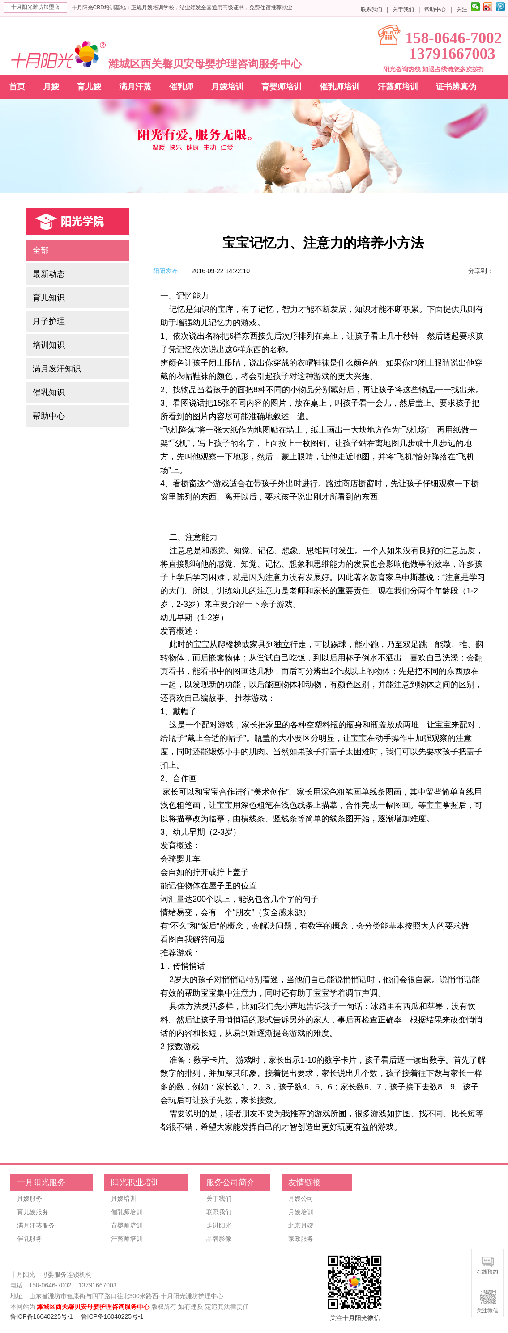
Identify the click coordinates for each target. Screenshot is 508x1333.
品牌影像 (218, 1238)
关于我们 (403, 9)
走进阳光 (218, 1225)
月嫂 (51, 86)
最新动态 (49, 273)
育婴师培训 (281, 86)
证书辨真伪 (456, 86)
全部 (41, 250)
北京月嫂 (300, 1225)
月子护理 (49, 321)
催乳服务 (29, 1238)
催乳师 (181, 86)
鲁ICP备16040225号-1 (41, 1316)
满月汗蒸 (135, 86)
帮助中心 (435, 9)
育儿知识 (49, 297)
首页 (17, 86)
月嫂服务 (29, 1198)
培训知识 (49, 345)
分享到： (480, 270)
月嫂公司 (300, 1198)
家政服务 (300, 1238)
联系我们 (371, 9)
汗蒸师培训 (398, 86)
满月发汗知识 (57, 368)
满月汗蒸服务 (36, 1225)
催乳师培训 (340, 86)
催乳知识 (49, 392)
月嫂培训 (227, 86)
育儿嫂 (89, 86)
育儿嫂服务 (32, 1211)
